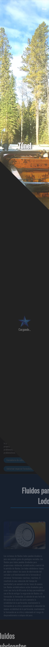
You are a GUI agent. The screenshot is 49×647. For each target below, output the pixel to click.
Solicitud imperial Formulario (20, 470)
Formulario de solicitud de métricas (22, 461)
